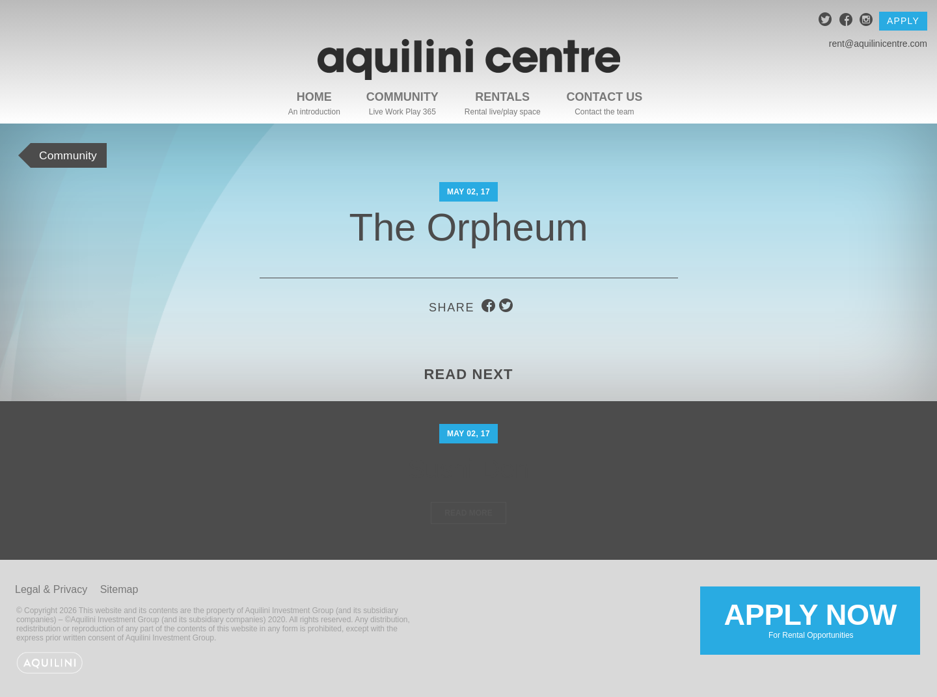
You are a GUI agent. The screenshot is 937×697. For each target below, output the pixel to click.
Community (402, 96)
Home (314, 96)
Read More (468, 513)
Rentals (502, 96)
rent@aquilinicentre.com (878, 43)
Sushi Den (468, 468)
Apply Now (809, 619)
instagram (866, 21)
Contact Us (605, 96)
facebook (846, 21)
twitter (825, 21)
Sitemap (119, 589)
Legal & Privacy (51, 589)
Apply (903, 21)
